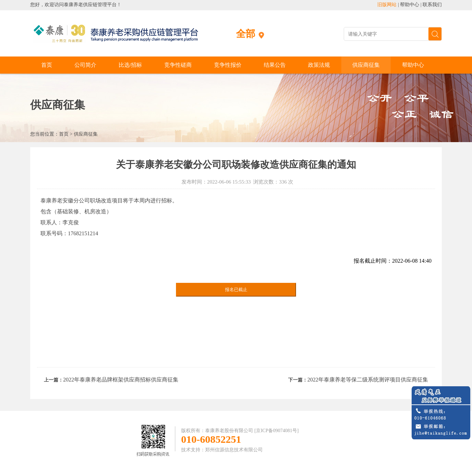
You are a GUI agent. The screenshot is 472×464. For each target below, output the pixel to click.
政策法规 (319, 65)
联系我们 (432, 4)
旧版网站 (387, 4)
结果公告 (275, 65)
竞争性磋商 (178, 65)
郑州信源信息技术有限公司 (234, 449)
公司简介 (85, 65)
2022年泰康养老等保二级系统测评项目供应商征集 (367, 380)
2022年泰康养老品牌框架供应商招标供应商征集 (120, 380)
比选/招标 (130, 65)
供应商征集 (366, 65)
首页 (46, 65)
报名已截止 (236, 289)
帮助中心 (409, 4)
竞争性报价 (227, 65)
